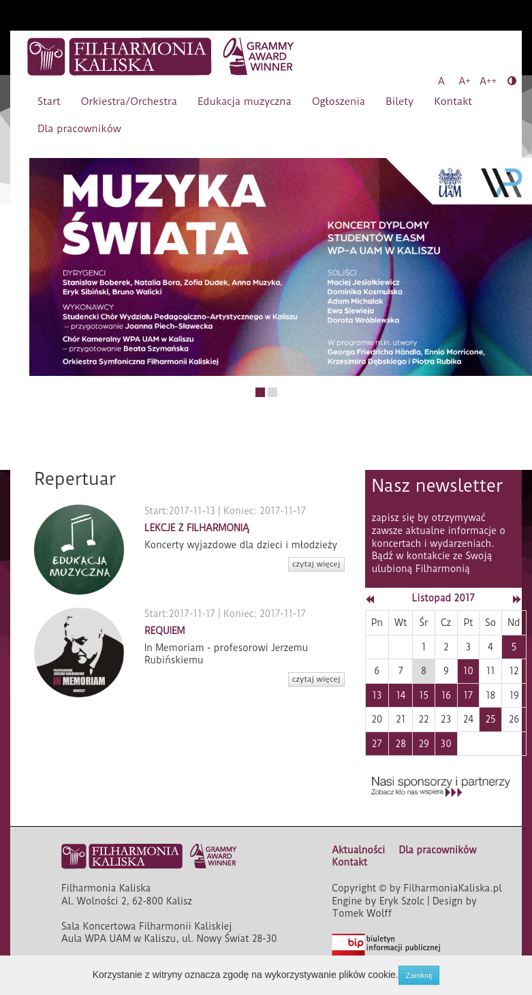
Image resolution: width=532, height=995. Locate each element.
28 (401, 743)
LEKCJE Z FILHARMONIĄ (196, 527)
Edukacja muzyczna (245, 101)
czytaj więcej (316, 564)
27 (377, 743)
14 (400, 695)
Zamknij (419, 975)
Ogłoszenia (338, 101)
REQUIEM (164, 630)
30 (446, 743)
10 (468, 670)
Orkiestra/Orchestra (129, 101)
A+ (465, 81)
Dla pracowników (79, 129)
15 (423, 695)
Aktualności (358, 849)
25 (491, 719)
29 (423, 743)
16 (446, 695)
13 (376, 695)
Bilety (399, 101)
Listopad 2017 (443, 598)
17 (468, 695)
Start (49, 101)
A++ (488, 81)
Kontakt (453, 101)
